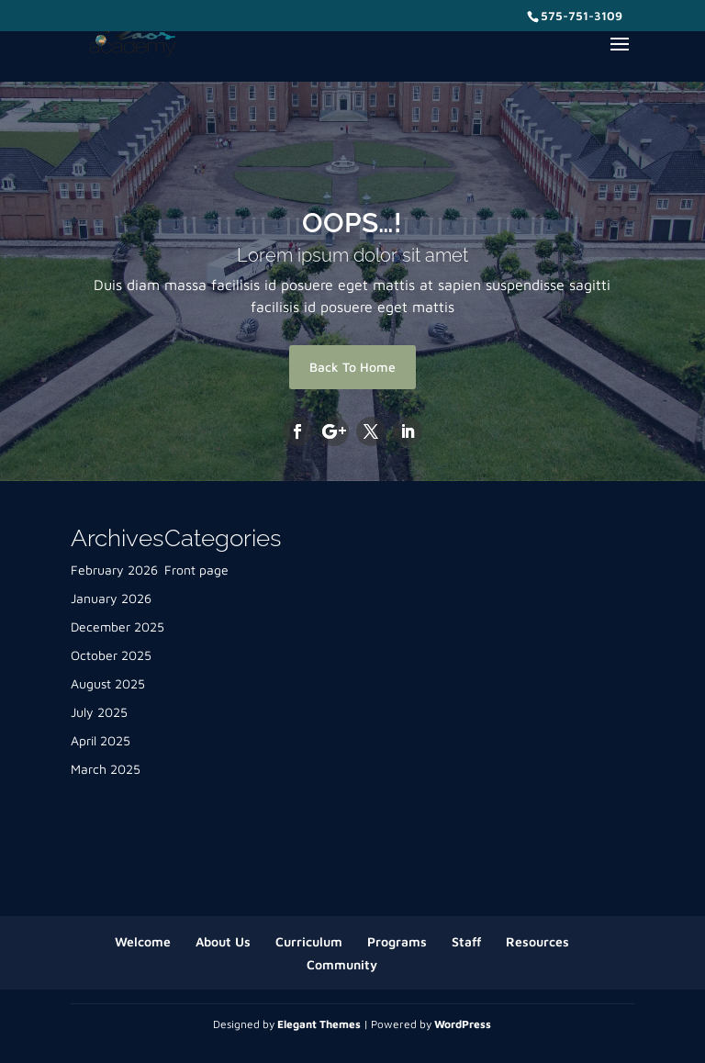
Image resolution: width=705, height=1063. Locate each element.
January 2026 (111, 598)
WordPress (462, 1024)
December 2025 (117, 626)
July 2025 (99, 712)
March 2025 (105, 769)
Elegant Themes (319, 1024)
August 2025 (108, 683)
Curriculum (308, 941)
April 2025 (100, 740)
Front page (196, 569)
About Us (223, 941)
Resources (537, 941)
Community (342, 964)
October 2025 (111, 655)
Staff (466, 941)
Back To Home (352, 367)
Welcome (143, 941)
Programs (397, 941)
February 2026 (114, 569)
